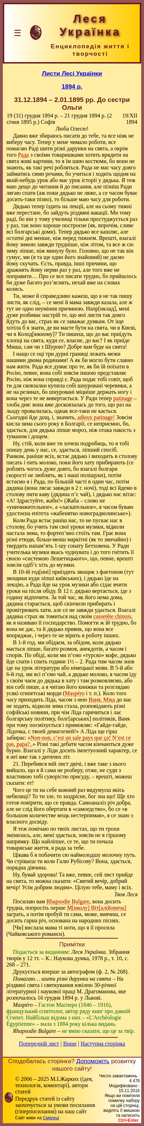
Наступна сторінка (103, 1044)
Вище (70, 1044)
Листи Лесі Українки (72, 73)
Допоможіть (92, 1061)
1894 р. (72, 86)
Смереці (51, 1117)
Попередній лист (39, 1044)
